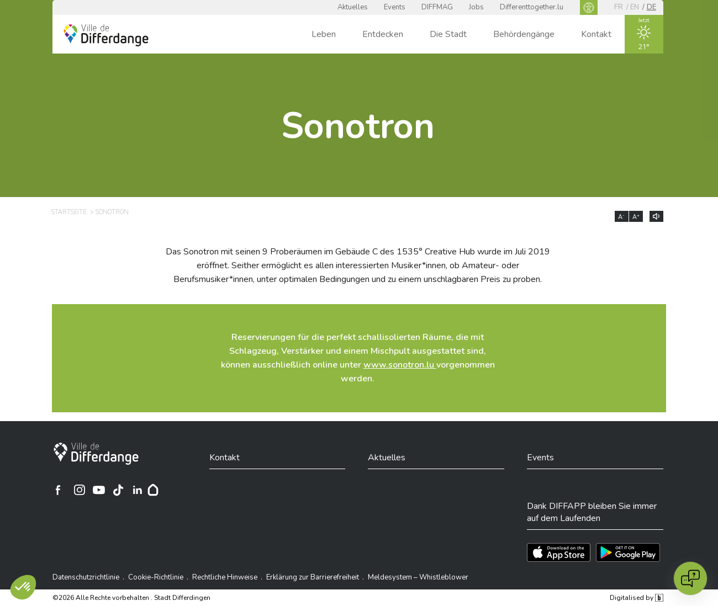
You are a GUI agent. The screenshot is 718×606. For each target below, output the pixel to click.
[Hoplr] (153, 490)
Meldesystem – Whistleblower (418, 577)
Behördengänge (524, 34)
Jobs (476, 7)
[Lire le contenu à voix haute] (656, 216)
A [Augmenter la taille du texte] (636, 216)
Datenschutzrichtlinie (85, 577)
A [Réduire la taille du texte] (621, 216)
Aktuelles (352, 7)
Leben (324, 34)
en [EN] (634, 7)
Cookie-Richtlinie (155, 577)
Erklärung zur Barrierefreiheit (312, 577)
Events (394, 7)
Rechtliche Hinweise (224, 577)
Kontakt (596, 34)
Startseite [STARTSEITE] (68, 212)
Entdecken (382, 34)
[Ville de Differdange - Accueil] (106, 35)
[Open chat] (690, 578)
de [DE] (651, 7)
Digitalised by (636, 597)
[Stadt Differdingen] (96, 454)
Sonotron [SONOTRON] (112, 212)
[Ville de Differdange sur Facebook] (58, 490)
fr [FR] (618, 7)
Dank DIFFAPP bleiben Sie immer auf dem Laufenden (592, 512)
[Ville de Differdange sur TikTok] (118, 490)
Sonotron (358, 126)
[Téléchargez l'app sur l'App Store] (558, 552)
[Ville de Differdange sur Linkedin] (137, 490)
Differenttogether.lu (531, 7)
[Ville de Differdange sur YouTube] (99, 490)
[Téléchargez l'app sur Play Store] (628, 552)
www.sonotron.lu (399, 365)
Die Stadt (448, 34)
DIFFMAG (437, 7)
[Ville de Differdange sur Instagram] (79, 490)
